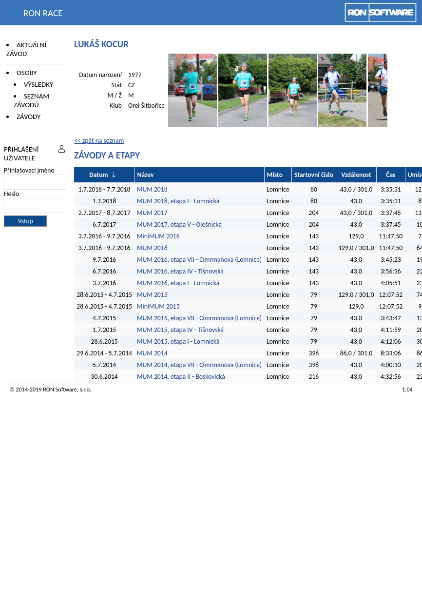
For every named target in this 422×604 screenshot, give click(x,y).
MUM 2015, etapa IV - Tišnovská (180, 330)
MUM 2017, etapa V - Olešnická (179, 224)
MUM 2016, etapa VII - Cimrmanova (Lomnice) (199, 259)
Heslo (11, 194)
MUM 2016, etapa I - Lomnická (178, 283)
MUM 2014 (152, 353)
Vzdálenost (356, 175)
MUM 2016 (152, 248)
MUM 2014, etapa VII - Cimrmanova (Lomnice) (199, 365)
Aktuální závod (26, 49)
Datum (98, 175)
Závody (28, 116)
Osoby (27, 72)
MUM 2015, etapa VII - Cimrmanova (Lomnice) (199, 318)
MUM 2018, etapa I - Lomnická (178, 201)
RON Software (60, 389)
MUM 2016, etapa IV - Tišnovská (180, 271)
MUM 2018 (152, 189)
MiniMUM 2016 (158, 236)
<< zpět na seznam (99, 140)
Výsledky (38, 84)
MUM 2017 (152, 213)
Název (145, 175)
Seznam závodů (31, 100)
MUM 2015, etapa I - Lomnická (178, 341)
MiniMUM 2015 (158, 306)
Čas (390, 175)
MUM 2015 (152, 295)
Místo (275, 175)
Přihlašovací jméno (29, 170)
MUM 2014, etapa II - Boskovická (181, 376)
